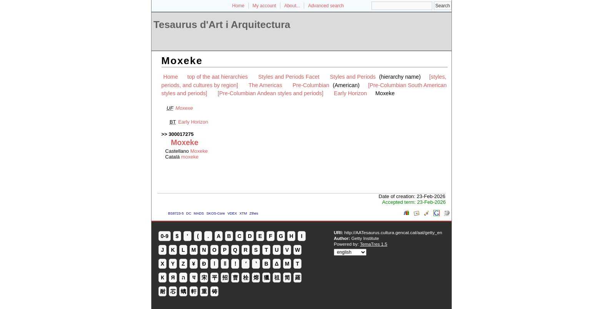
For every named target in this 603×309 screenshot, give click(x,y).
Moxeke (199, 151)
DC (188, 213)
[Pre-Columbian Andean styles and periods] (270, 93)
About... (292, 5)
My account (264, 5)
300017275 (180, 134)
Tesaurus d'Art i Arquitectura (221, 24)
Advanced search (326, 5)
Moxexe (184, 108)
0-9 (164, 236)
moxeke (190, 157)
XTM (243, 213)
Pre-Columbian (311, 85)
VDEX (232, 213)
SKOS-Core (216, 213)
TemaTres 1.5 (373, 243)
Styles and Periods (353, 77)
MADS (199, 213)
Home (238, 5)
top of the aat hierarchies (217, 77)
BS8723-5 (175, 213)
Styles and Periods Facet (289, 77)
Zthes (254, 213)
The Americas (265, 85)
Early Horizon (350, 93)
